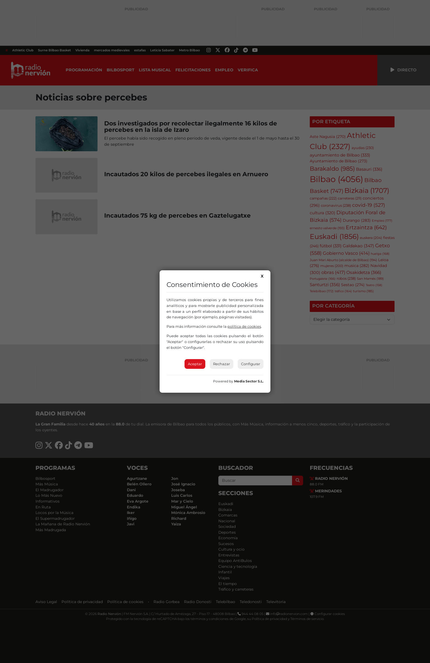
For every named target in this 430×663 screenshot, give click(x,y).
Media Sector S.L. (248, 381)
